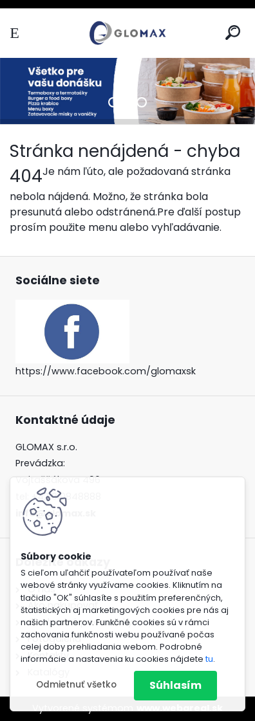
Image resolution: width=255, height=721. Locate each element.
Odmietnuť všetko (76, 685)
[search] (232, 32)
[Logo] (127, 33)
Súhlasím (175, 685)
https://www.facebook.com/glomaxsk (105, 371)
